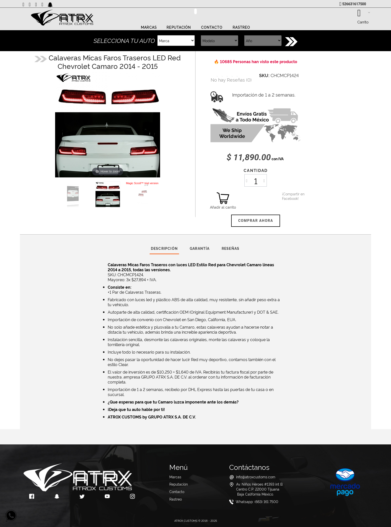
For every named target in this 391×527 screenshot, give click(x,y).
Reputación (179, 27)
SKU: (264, 75)
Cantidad (255, 170)
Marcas (149, 27)
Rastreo (241, 27)
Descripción (164, 248)
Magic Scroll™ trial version (142, 183)
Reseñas (230, 248)
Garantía (200, 248)
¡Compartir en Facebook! (288, 196)
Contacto (212, 27)
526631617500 (354, 4)
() (231, 79)
